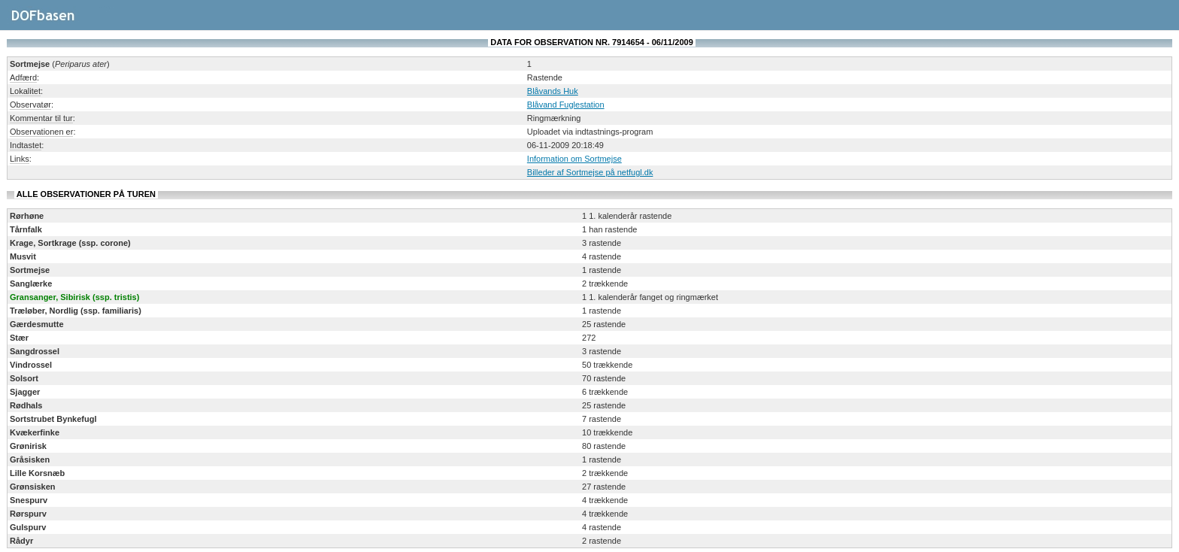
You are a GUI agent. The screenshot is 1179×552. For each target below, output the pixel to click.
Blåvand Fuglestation (566, 104)
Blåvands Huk (552, 91)
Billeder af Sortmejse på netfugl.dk (590, 172)
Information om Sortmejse (574, 158)
